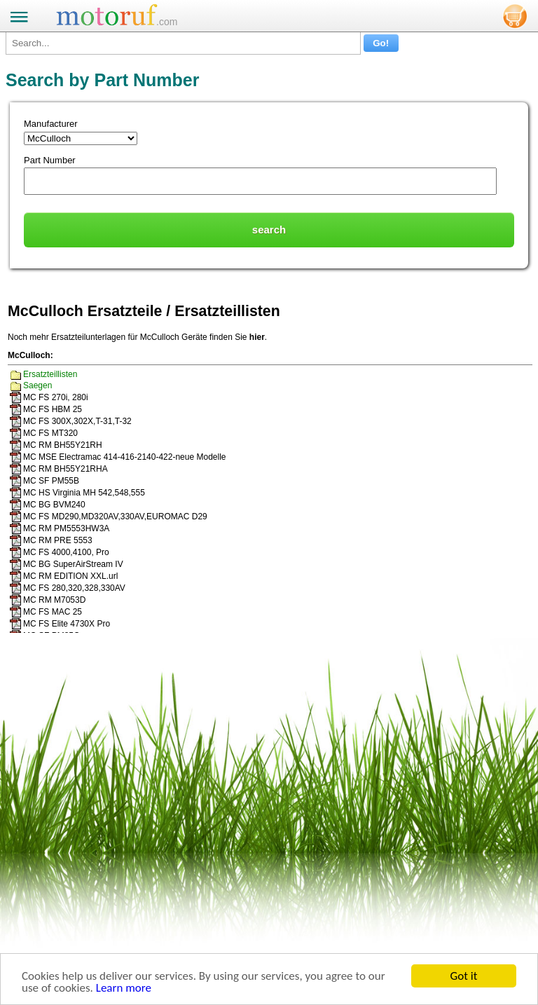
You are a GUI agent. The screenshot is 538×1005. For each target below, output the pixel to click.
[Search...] (183, 43)
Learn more (123, 988)
